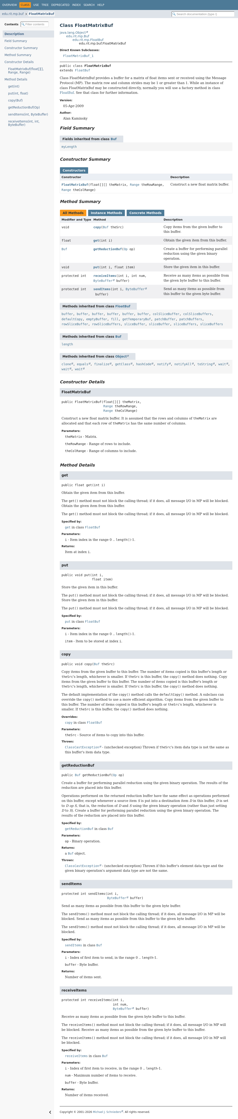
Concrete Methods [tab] (145, 213)
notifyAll (183, 364)
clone (66, 364)
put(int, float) (18, 93)
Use (36, 5)
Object (121, 356)
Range (134, 184)
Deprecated (60, 5)
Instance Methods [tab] (106, 213)
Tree (44, 5)
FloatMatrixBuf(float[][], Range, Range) (26, 70)
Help (100, 5)
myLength (69, 146)
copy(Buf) (15, 100)
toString (205, 364)
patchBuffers (190, 319)
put (96, 267)
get (96, 240)
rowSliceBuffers (106, 324)
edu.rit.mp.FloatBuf (88, 40)
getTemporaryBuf (136, 319)
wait (222, 364)
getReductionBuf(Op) (24, 107)
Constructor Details (19, 62)
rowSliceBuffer (75, 324)
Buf (114, 139)
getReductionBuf (107, 249)
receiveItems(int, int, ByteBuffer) (23, 123)
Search (88, 5)
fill (115, 319)
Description (14, 34)
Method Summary (18, 55)
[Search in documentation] (203, 14)
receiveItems (104, 276)
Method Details (16, 79)
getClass (122, 364)
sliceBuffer (134, 324)
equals (82, 364)
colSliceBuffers (197, 314)
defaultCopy (72, 319)
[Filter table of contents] (35, 24)
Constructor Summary (21, 48)
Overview (9, 5)
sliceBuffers (185, 324)
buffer (67, 314)
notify (163, 364)
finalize (101, 364)
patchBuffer (165, 319)
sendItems (101, 289)
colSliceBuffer (166, 314)
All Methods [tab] (73, 213)
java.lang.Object (73, 32)
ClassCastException (82, 747)
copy (97, 227)
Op (126, 249)
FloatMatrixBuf (41, 14)
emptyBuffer (96, 319)
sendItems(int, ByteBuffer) (28, 114)
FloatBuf (82, 70)
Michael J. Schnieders (107, 1112)
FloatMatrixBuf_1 (78, 56)
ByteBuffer (102, 281)
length (67, 344)
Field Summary (16, 41)
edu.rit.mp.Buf (77, 36)
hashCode (143, 364)
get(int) (13, 86)
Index (76, 5)
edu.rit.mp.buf (13, 14)
